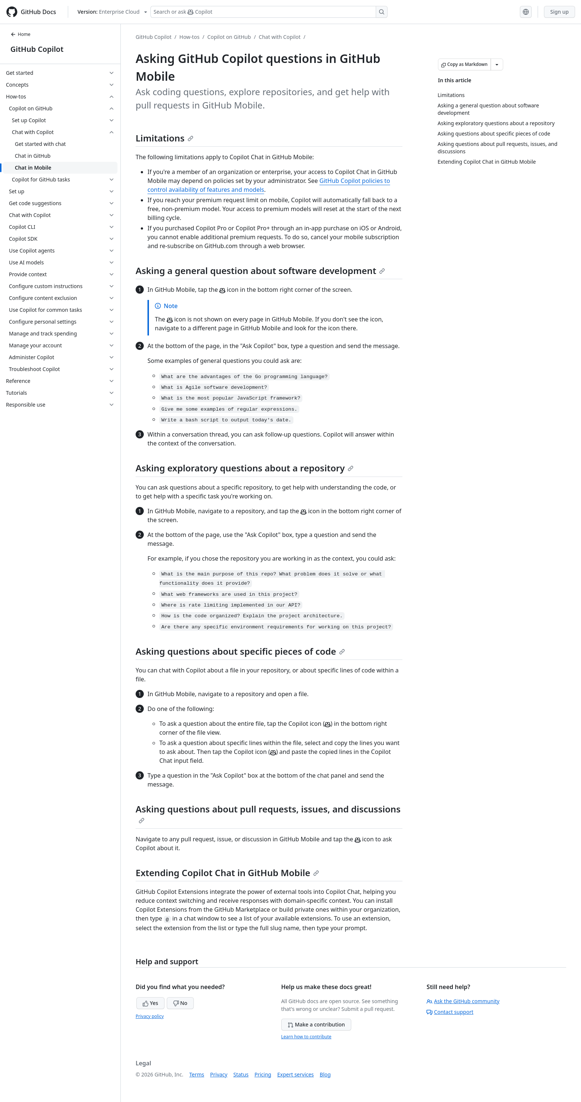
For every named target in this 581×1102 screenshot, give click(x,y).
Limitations (164, 138)
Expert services (295, 1074)
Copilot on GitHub (229, 36)
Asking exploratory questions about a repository (244, 468)
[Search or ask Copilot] (269, 12)
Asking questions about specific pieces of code (240, 651)
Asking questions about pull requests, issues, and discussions (268, 813)
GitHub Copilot (36, 49)
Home (20, 34)
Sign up (559, 11)
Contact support (449, 1011)
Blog (325, 1074)
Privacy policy (150, 1016)
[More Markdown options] (497, 64)
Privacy (219, 1074)
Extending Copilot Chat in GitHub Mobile (227, 872)
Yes (150, 1002)
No (180, 1002)
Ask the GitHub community (462, 1001)
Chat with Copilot (280, 36)
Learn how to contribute (306, 1036)
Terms (196, 1074)
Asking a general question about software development (260, 270)
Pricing (263, 1074)
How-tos (189, 36)
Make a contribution (316, 1024)
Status (241, 1074)
